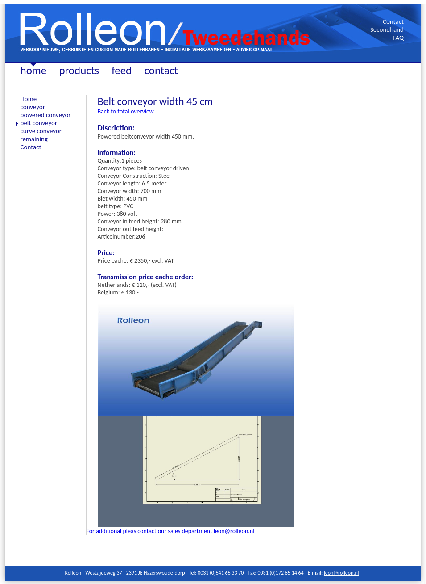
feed (122, 70)
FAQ (398, 38)
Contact (393, 21)
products (79, 70)
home (34, 70)
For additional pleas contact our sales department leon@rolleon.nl (171, 531)
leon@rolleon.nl (341, 573)
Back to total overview (126, 111)
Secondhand (387, 29)
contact (161, 70)
